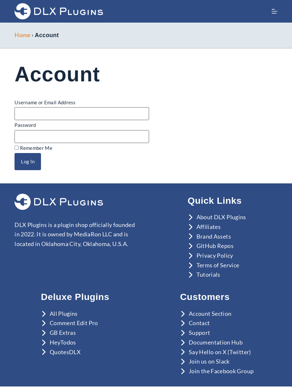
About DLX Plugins (221, 217)
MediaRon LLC (93, 234)
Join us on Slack (209, 361)
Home (22, 34)
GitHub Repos (215, 245)
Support (199, 332)
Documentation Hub (216, 342)
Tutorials (208, 274)
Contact (199, 322)
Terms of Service (217, 265)
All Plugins (64, 313)
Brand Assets (213, 236)
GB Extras (63, 332)
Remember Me (33, 148)
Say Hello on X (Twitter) (220, 351)
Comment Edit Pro (74, 322)
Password (25, 125)
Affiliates (208, 226)
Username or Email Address (45, 102)
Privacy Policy (214, 255)
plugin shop (72, 224)
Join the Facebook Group (221, 371)
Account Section (210, 313)
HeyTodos (63, 342)
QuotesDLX (65, 351)
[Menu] (274, 11)
